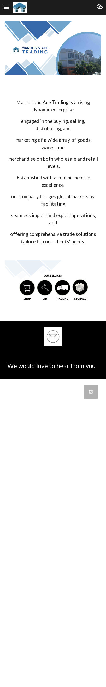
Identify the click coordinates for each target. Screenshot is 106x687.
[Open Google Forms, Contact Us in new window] (91, 392)
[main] (53, 167)
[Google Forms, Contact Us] (53, 524)
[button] (6, 7)
